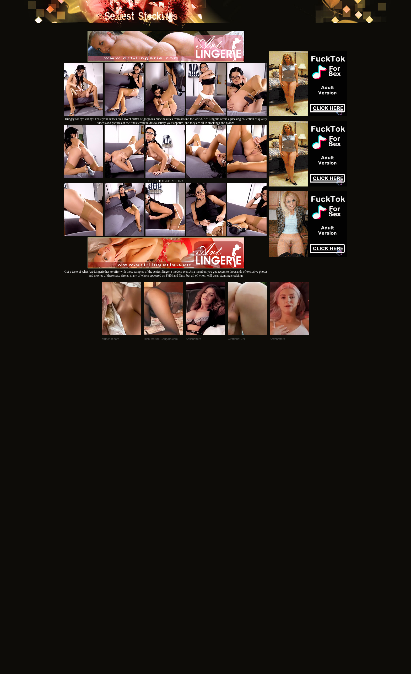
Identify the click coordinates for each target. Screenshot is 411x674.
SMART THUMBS (214, 602)
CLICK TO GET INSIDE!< (165, 181)
